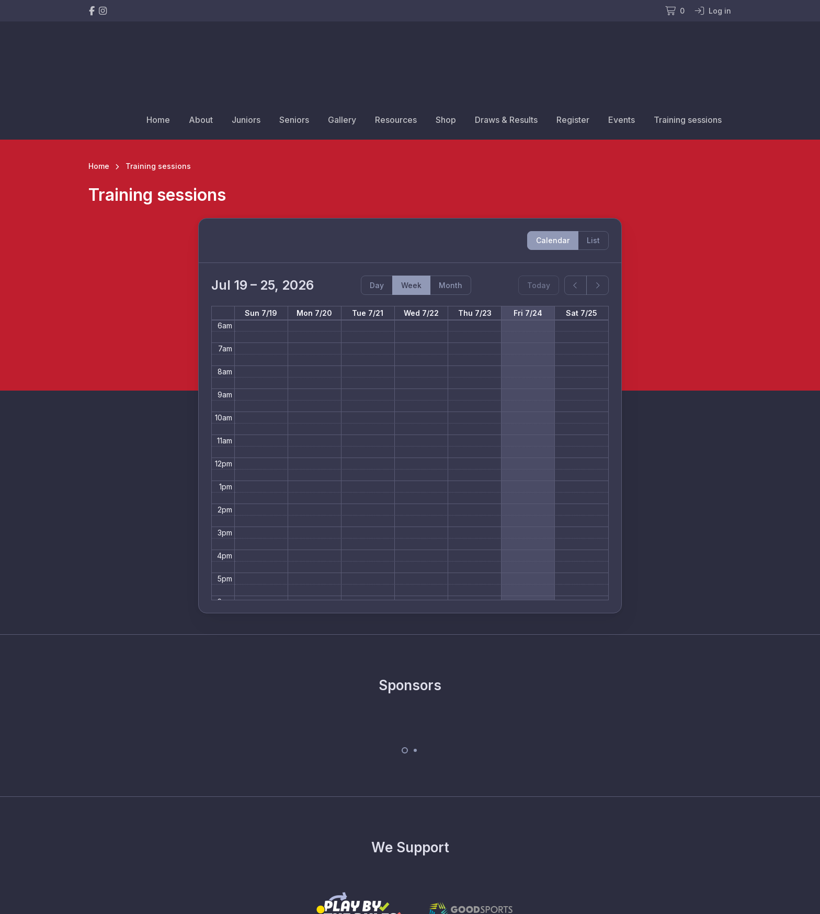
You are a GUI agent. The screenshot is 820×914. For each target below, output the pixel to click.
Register (572, 120)
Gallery (342, 120)
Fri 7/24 (528, 313)
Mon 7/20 (314, 313)
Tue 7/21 (367, 313)
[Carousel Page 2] (415, 750)
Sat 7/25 (581, 313)
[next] (597, 285)
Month (450, 285)
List (593, 240)
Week (411, 285)
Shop (446, 120)
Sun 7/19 (261, 313)
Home (158, 120)
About (201, 120)
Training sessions (688, 120)
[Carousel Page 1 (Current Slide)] (405, 750)
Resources (396, 120)
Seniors (294, 120)
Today (538, 285)
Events (621, 120)
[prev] (575, 285)
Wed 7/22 (421, 313)
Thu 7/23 (475, 313)
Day (377, 285)
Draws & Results (506, 120)
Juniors (246, 120)
